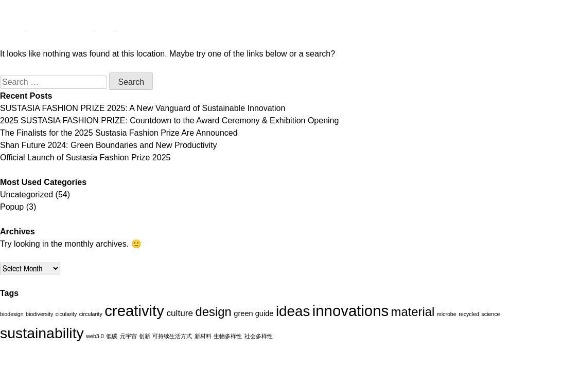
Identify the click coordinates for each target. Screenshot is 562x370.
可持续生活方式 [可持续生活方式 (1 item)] (172, 336)
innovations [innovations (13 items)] (350, 310)
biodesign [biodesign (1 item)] (12, 314)
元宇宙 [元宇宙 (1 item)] (128, 336)
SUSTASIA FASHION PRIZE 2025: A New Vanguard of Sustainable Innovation (142, 108)
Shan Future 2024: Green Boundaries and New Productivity (108, 145)
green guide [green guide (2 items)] (253, 313)
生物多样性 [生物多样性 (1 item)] (228, 336)
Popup (12, 206)
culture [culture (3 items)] (179, 313)
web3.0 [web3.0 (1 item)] (94, 336)
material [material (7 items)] (413, 312)
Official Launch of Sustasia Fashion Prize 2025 (85, 157)
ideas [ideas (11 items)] (293, 311)
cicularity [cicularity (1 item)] (66, 314)
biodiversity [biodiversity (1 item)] (39, 314)
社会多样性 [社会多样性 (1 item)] (258, 336)
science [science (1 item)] (490, 314)
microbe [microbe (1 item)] (446, 314)
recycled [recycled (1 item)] (469, 314)
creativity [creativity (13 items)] (134, 310)
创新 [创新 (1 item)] (144, 336)
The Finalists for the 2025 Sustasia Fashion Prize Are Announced (119, 132)
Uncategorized (26, 194)
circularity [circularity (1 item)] (90, 314)
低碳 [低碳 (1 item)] (111, 336)
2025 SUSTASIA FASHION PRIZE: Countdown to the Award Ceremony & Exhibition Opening (169, 120)
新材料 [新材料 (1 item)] (203, 336)
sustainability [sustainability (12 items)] (42, 333)
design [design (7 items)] (214, 312)
